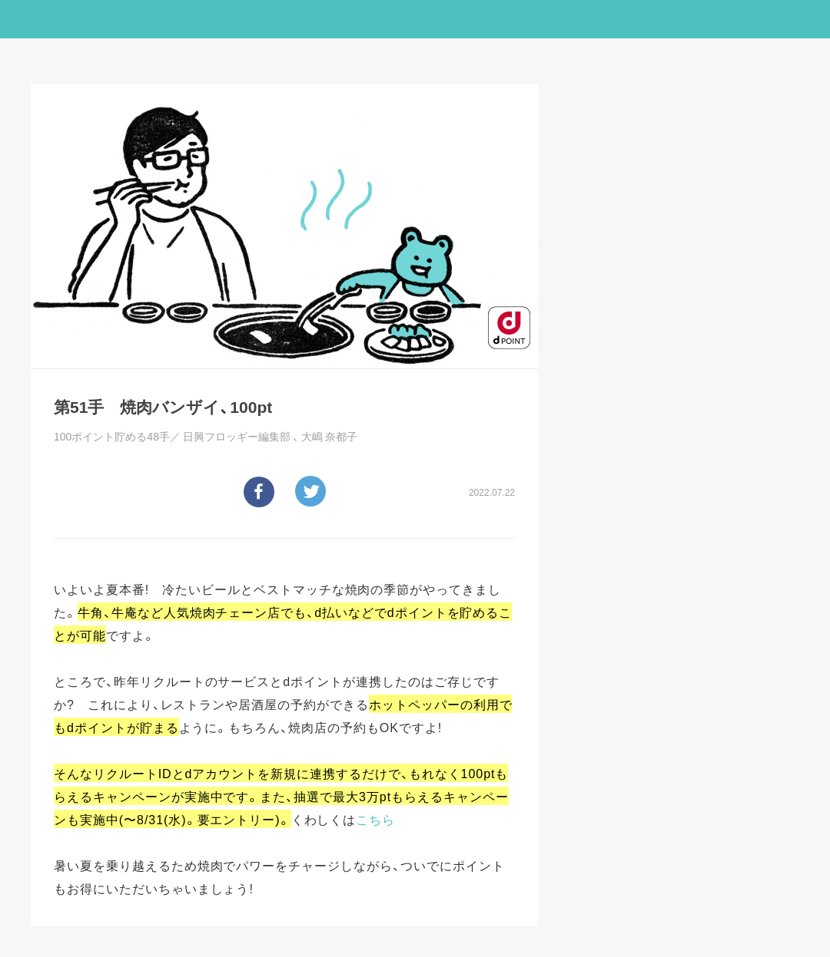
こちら (375, 819)
